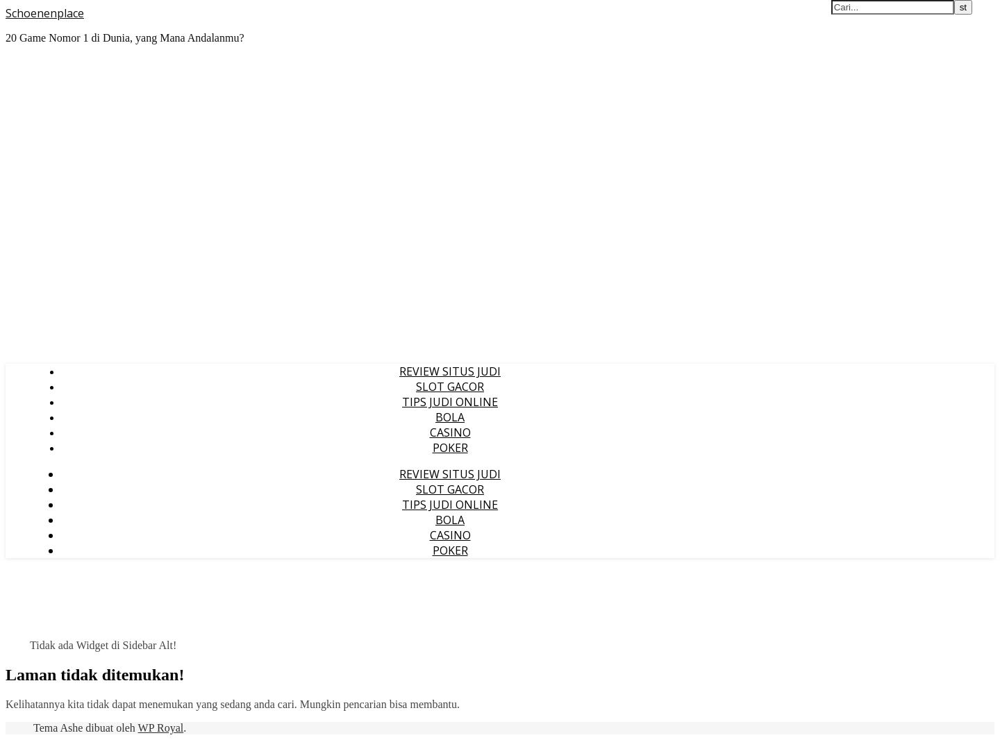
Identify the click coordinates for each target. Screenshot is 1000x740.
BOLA (450, 417)
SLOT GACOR (450, 386)
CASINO (450, 432)
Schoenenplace (45, 13)
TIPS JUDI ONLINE (450, 402)
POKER (450, 447)
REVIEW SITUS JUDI (450, 371)
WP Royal (161, 728)
